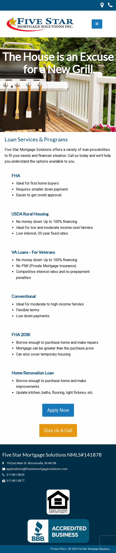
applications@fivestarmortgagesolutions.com (37, 469)
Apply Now (58, 410)
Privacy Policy (58, 548)
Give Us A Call (58, 430)
